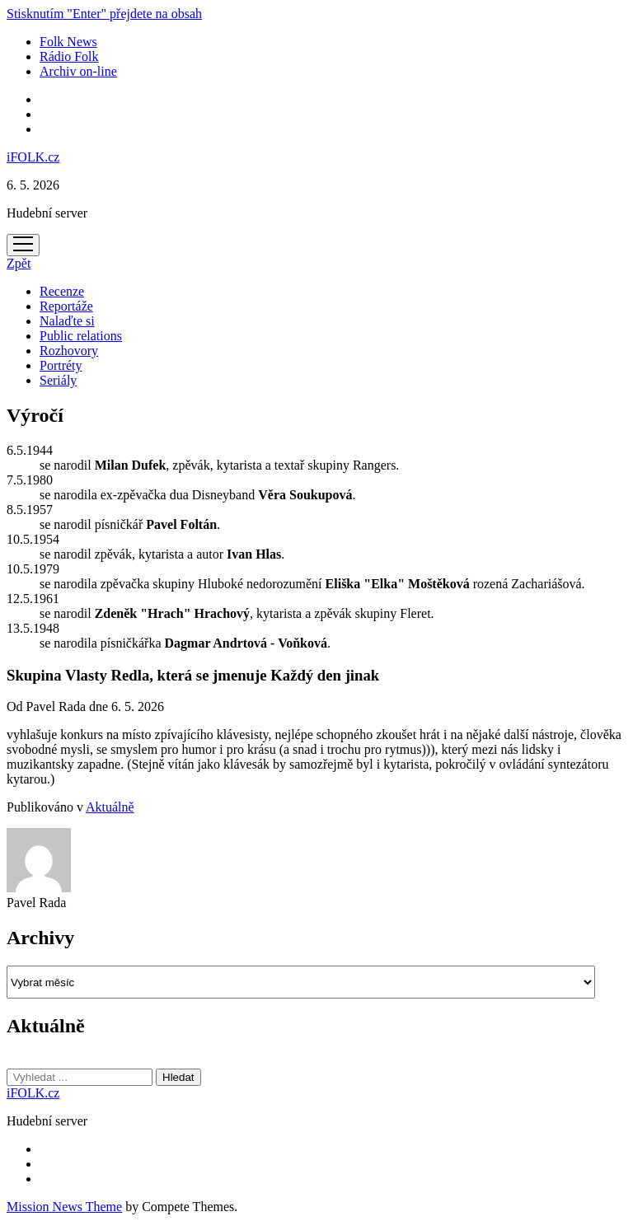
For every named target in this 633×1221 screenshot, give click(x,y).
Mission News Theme (64, 1207)
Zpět (18, 263)
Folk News (68, 42)
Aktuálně (110, 807)
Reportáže (66, 306)
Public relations (81, 336)
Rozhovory (69, 351)
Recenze (62, 291)
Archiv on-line (78, 71)
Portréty (61, 365)
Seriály (58, 380)
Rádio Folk (69, 56)
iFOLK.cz (33, 157)
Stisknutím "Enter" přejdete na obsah (104, 14)
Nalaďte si (67, 321)
